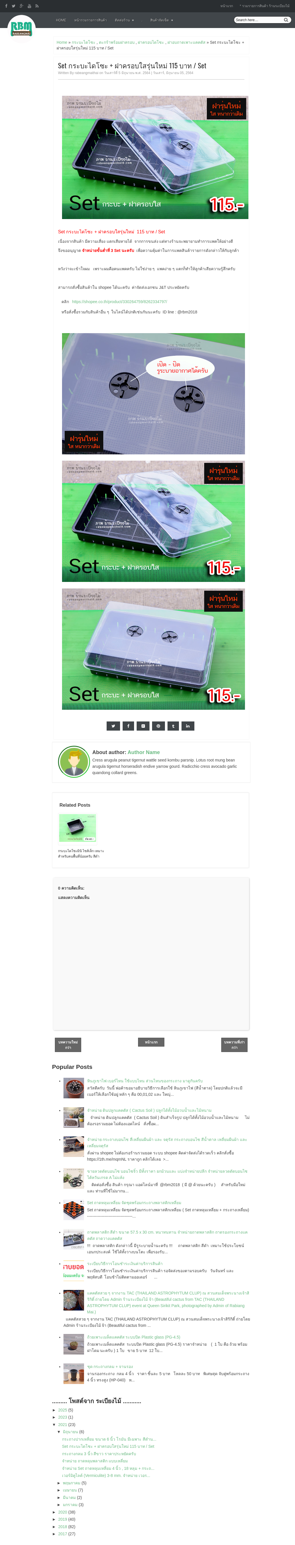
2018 (63, 1526)
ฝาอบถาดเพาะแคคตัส (187, 42)
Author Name (143, 752)
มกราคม (71, 1504)
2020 (63, 1512)
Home (61, 20)
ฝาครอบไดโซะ (151, 42)
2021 (63, 1424)
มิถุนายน (71, 1431)
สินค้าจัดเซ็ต (159, 20)
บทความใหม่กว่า (68, 1045)
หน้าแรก (226, 6)
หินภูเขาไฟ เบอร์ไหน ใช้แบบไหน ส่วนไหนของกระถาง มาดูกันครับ (145, 1081)
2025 (63, 1410)
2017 (63, 1534)
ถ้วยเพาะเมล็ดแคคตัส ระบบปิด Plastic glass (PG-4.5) (133, 1337)
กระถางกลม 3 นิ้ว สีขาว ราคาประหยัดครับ (99, 1453)
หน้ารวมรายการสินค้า (90, 20)
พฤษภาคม (72, 1483)
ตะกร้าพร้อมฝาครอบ (117, 42)
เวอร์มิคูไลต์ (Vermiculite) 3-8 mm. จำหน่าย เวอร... (106, 1475)
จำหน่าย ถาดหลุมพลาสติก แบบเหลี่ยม (95, 1461)
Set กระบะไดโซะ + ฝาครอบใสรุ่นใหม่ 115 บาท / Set (132, 65)
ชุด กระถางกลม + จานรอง (110, 1366)
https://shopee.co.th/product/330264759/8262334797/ (119, 301)
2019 (63, 1519)
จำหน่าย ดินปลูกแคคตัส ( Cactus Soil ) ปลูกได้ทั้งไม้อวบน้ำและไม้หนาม (149, 1110)
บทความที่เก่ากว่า (234, 1045)
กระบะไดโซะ (83, 42)
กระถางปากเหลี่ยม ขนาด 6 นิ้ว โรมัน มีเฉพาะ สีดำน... (109, 1439)
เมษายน (70, 1490)
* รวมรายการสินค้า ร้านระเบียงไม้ (265, 6)
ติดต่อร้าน (122, 20)
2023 (63, 1417)
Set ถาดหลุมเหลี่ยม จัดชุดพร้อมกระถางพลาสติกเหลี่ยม (134, 1202)
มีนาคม (70, 1497)
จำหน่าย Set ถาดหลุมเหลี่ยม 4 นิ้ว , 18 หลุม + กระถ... (108, 1468)
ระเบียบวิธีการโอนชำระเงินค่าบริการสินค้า (125, 1263)
